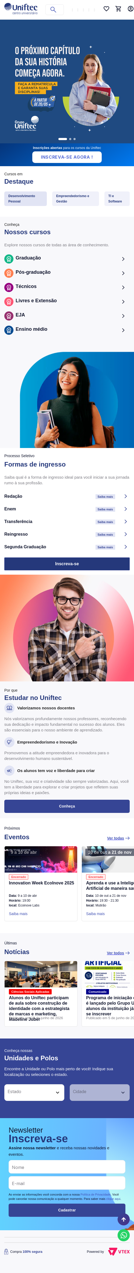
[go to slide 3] (74, 139)
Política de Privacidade (95, 1194)
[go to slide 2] (70, 139)
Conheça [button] (67, 806)
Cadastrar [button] (67, 1210)
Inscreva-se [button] (67, 563)
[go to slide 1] (62, 139)
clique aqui (113, 1198)
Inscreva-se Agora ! (67, 157)
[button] (28, 1092)
